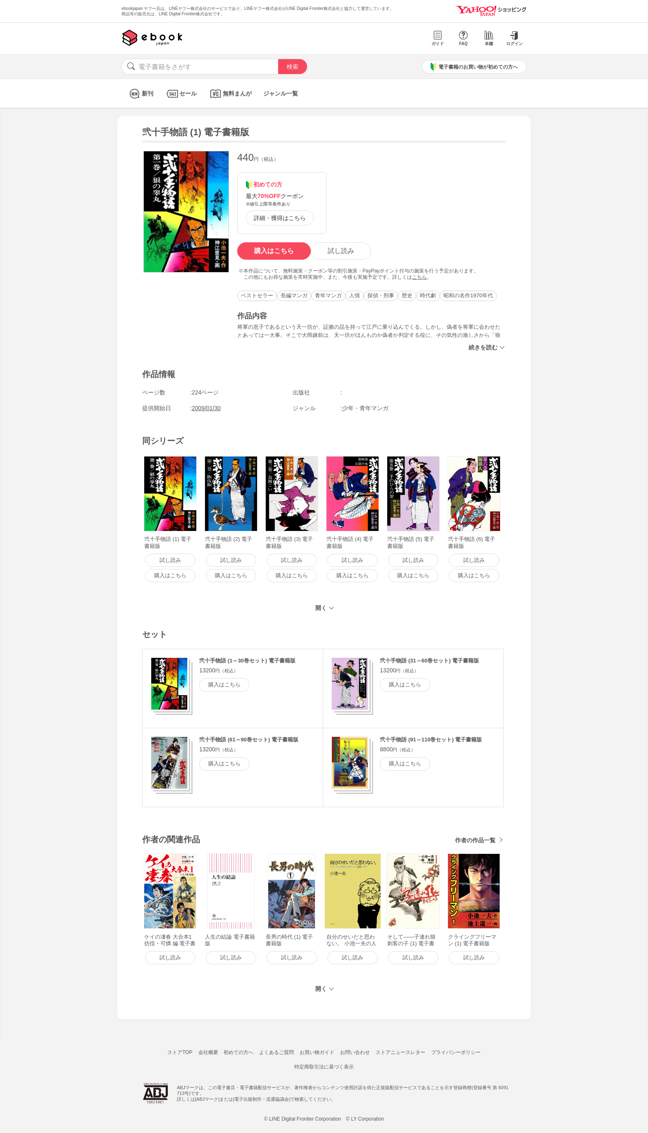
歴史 (407, 295)
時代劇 (428, 295)
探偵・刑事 (380, 295)
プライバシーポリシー (456, 1052)
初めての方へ (238, 1052)
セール (181, 93)
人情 (354, 295)
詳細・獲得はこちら (280, 218)
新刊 (140, 93)
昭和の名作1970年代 (468, 295)
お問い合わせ (355, 1052)
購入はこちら (274, 250)
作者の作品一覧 (475, 840)
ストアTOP (179, 1052)
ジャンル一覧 (280, 93)
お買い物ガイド (317, 1052)
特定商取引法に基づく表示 (324, 1067)
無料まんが (230, 93)
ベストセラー (257, 295)
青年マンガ (328, 295)
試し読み (341, 250)
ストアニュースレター (400, 1052)
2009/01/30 (206, 408)
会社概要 (208, 1052)
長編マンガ (294, 295)
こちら (419, 277)
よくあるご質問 (276, 1052)
